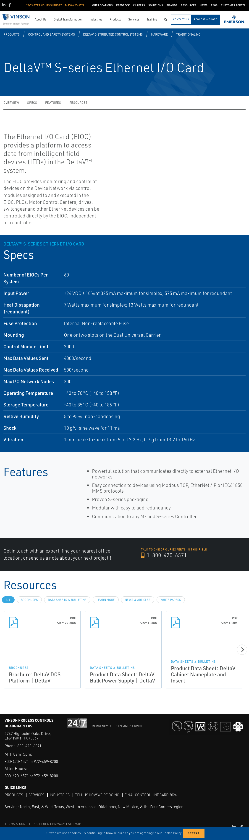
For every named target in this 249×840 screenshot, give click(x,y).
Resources (78, 102)
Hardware (159, 34)
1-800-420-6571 (164, 555)
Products (11, 34)
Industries (60, 795)
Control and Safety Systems (51, 34)
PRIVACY (58, 824)
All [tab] (8, 600)
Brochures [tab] (29, 600)
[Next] (242, 649)
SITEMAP (74, 824)
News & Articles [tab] (137, 600)
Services (37, 795)
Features (53, 102)
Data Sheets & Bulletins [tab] (67, 600)
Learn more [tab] (106, 600)
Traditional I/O (188, 34)
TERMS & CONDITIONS (21, 824)
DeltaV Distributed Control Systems (113, 34)
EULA (45, 824)
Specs (32, 102)
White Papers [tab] (170, 600)
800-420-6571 (29, 736)
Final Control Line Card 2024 (154, 795)
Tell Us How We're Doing (98, 795)
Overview (11, 102)
